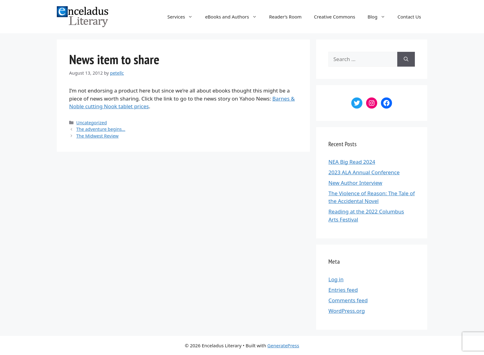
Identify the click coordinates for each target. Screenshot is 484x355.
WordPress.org (346, 310)
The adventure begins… (100, 129)
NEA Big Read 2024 (351, 161)
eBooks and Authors (234, 16)
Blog (379, 16)
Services (183, 16)
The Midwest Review (97, 136)
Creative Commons (334, 17)
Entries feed (343, 289)
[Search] (406, 59)
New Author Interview (355, 182)
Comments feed (348, 300)
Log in (336, 279)
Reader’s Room (285, 17)
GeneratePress (283, 345)
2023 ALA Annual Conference (364, 172)
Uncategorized (91, 123)
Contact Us (409, 17)
